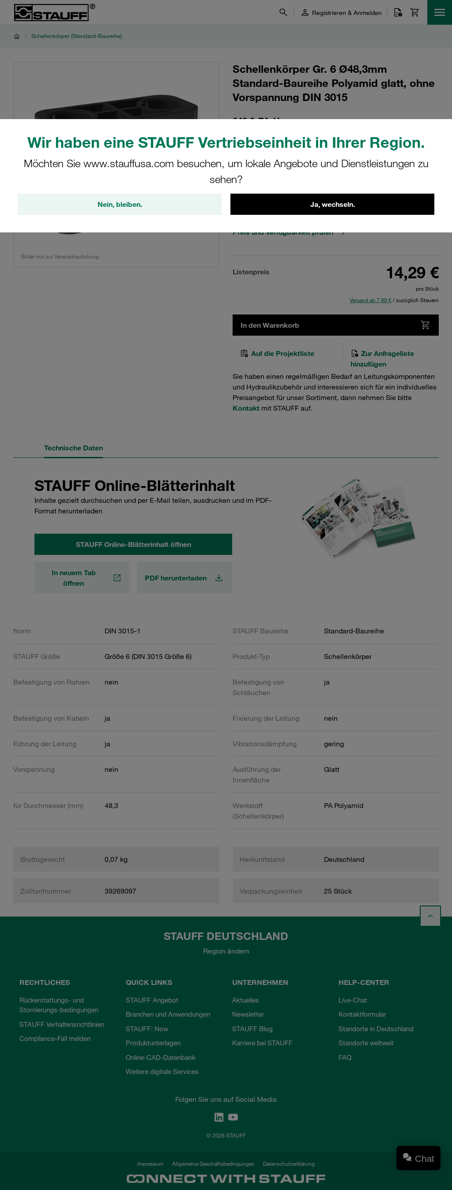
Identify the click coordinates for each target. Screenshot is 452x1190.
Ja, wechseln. (332, 204)
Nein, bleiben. (120, 204)
